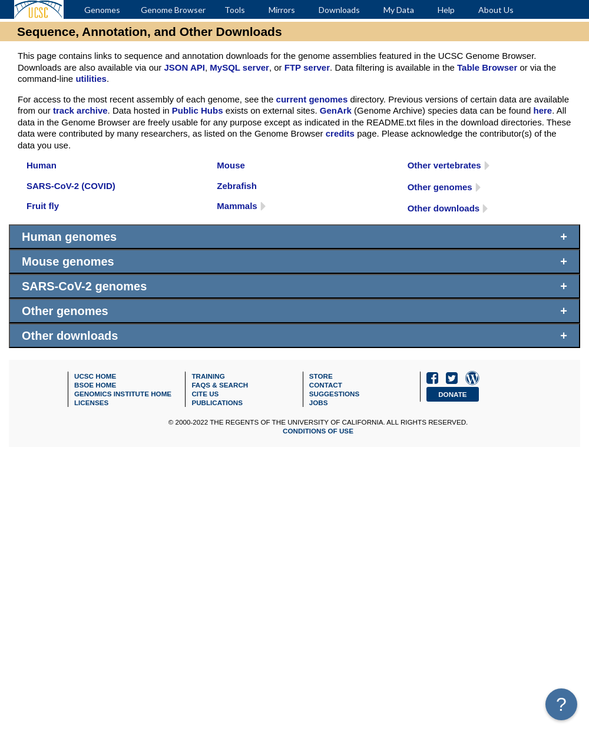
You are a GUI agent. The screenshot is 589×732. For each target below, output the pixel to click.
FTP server (307, 67)
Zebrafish (237, 186)
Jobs (318, 402)
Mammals (237, 206)
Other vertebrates (444, 165)
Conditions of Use (318, 431)
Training (207, 376)
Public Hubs (197, 110)
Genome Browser (173, 10)
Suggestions (334, 394)
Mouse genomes (68, 261)
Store (321, 376)
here (542, 110)
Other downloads (444, 208)
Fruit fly (43, 206)
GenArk (336, 110)
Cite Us (205, 394)
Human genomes (69, 236)
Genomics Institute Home (122, 394)
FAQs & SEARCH (219, 385)
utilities (91, 79)
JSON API (184, 67)
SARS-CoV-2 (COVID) (71, 186)
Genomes (102, 10)
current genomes (312, 99)
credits (340, 133)
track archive (80, 110)
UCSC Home (95, 376)
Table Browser (487, 67)
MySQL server (239, 67)
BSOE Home (95, 385)
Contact (325, 385)
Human (42, 165)
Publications (217, 402)
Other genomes (440, 187)
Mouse (231, 165)
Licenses (91, 402)
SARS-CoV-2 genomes (84, 286)
